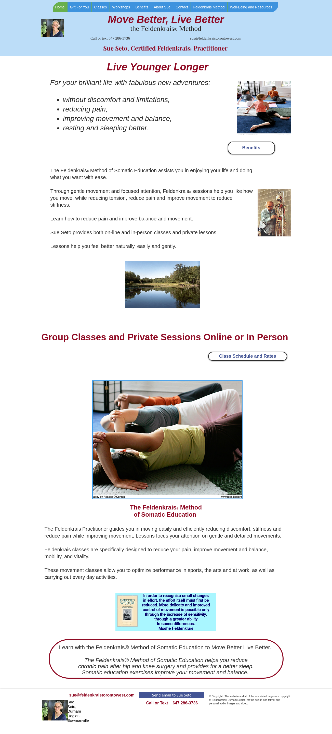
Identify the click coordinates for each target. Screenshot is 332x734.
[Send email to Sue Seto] (171, 695)
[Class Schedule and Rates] (247, 356)
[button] (100, 7)
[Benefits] (251, 148)
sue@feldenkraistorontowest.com (215, 38)
